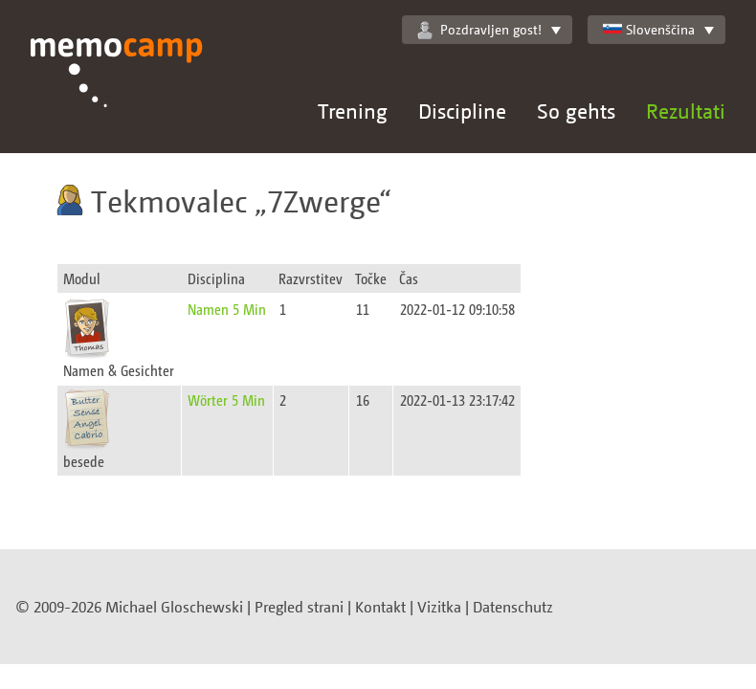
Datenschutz (513, 606)
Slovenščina (649, 29)
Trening (353, 110)
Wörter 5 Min (226, 399)
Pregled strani (299, 606)
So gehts (576, 110)
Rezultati (685, 110)
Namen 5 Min (227, 309)
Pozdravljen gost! (479, 29)
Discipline (462, 110)
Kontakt (380, 606)
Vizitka (439, 606)
